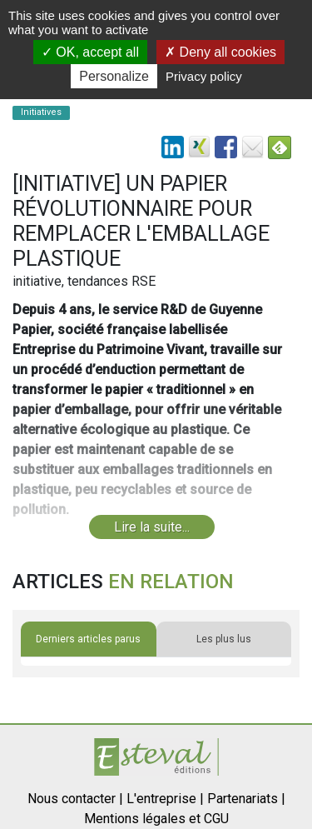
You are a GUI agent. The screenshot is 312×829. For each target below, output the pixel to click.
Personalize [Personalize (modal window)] (114, 76)
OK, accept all (90, 52)
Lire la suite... (152, 527)
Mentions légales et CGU (156, 819)
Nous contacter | (75, 799)
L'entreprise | (165, 799)
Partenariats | (246, 799)
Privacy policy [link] (204, 76)
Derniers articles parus (88, 639)
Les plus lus (223, 639)
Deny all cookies (220, 52)
